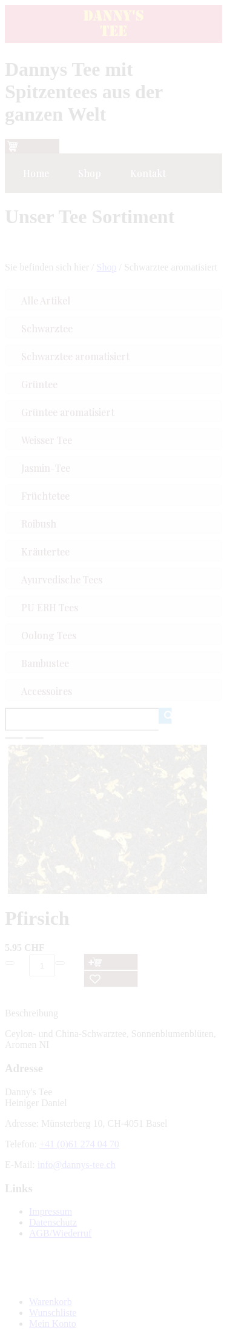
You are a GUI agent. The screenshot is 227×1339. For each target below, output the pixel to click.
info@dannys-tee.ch (77, 1164)
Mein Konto (52, 1323)
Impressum (50, 1211)
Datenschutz (53, 1222)
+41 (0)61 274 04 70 (79, 1144)
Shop (107, 267)
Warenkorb (50, 1302)
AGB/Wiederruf (60, 1233)
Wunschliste (52, 1312)
